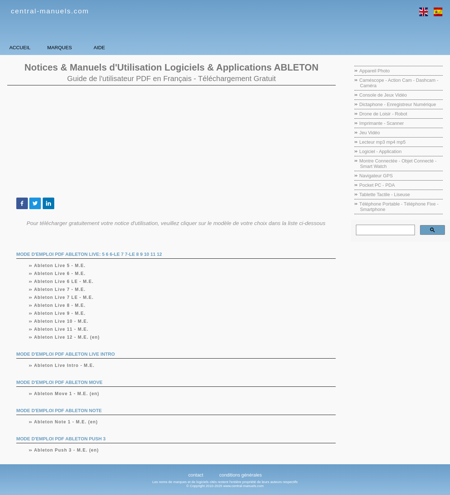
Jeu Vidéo (369, 132)
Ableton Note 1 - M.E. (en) (66, 421)
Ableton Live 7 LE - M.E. (64, 297)
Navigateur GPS (375, 175)
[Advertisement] (171, 141)
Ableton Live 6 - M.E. (60, 273)
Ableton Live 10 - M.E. (61, 321)
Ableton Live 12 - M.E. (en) (67, 337)
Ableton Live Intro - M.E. (64, 365)
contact (195, 475)
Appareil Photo (374, 70)
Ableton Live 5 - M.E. (60, 265)
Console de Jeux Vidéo (383, 95)
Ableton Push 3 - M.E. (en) (66, 450)
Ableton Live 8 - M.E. (60, 305)
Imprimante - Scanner (381, 123)
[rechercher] (385, 230)
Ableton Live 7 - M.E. (60, 289)
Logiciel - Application (380, 151)
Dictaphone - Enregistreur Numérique (397, 104)
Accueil (32, 48)
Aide (162, 48)
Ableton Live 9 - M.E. (60, 313)
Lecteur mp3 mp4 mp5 (382, 142)
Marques (97, 48)
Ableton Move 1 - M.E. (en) (66, 393)
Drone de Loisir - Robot (383, 114)
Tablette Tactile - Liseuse (384, 194)
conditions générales (240, 475)
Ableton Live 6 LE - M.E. (64, 281)
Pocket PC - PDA (377, 185)
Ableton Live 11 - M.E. (61, 329)
